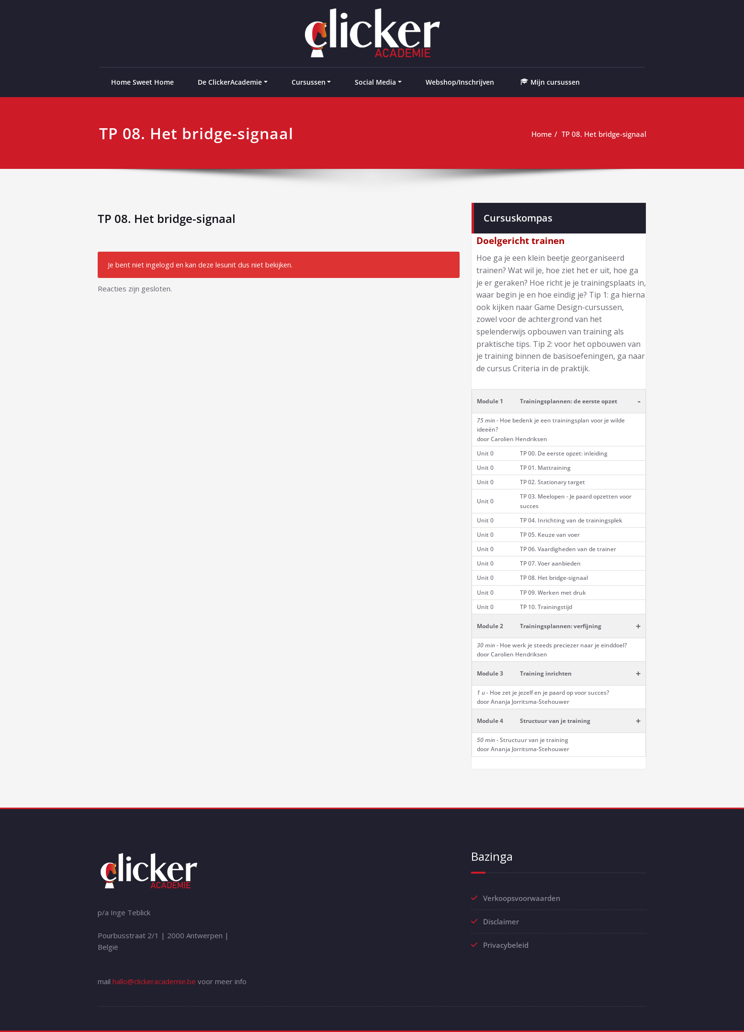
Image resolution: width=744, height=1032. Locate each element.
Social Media (375, 82)
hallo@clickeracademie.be (154, 981)
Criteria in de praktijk (550, 368)
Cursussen (309, 82)
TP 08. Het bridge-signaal (604, 134)
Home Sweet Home (142, 82)
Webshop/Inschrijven (460, 82)
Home (541, 134)
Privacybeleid (506, 945)
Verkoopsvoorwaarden (521, 898)
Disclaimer (501, 921)
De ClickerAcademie (230, 82)
